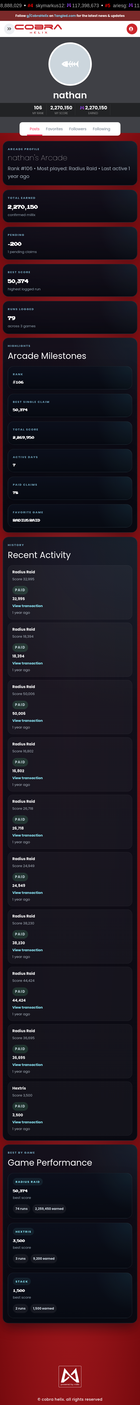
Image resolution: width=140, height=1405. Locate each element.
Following (101, 129)
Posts (35, 129)
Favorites (54, 129)
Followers (77, 129)
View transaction (27, 605)
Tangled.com (65, 15)
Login (131, 29)
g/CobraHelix (37, 15)
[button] (9, 29)
